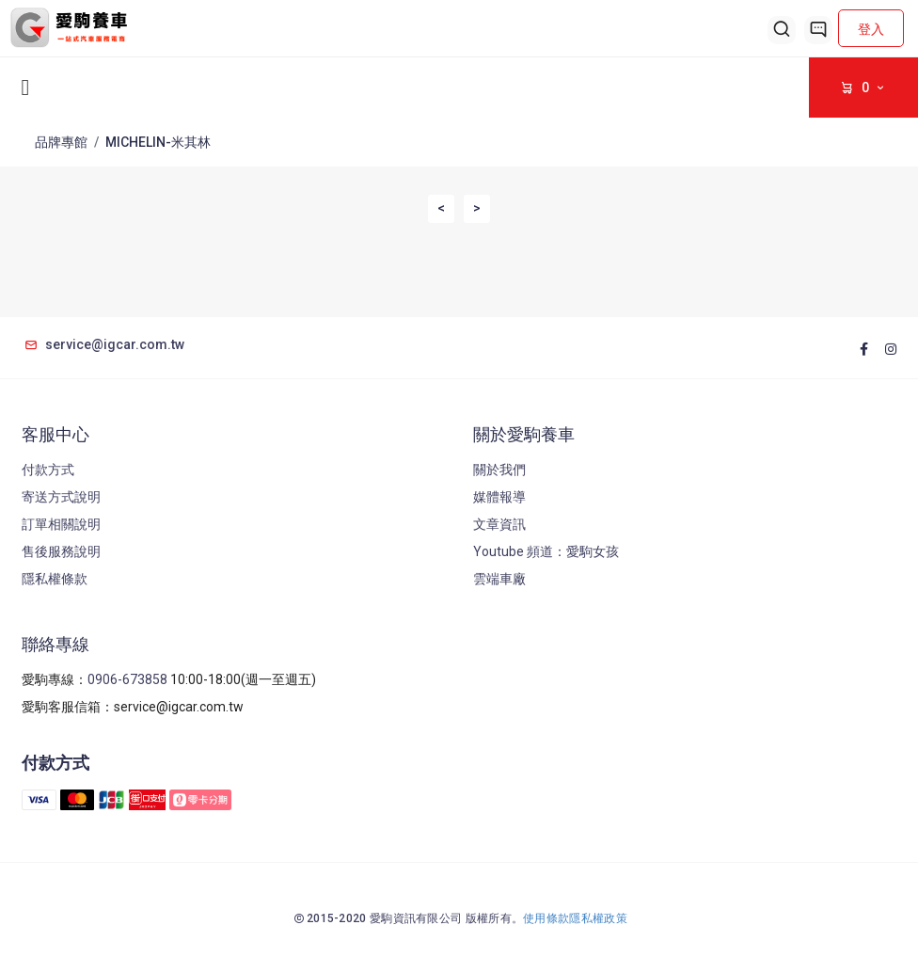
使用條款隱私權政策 (575, 918)
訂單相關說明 (61, 524)
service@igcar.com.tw (103, 344)
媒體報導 (499, 496)
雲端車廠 (499, 578)
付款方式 (48, 469)
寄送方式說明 (61, 496)
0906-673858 (127, 679)
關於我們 (499, 469)
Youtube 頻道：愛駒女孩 (546, 551)
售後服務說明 (61, 551)
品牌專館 (61, 142)
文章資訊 (499, 524)
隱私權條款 (54, 578)
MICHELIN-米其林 (158, 142)
